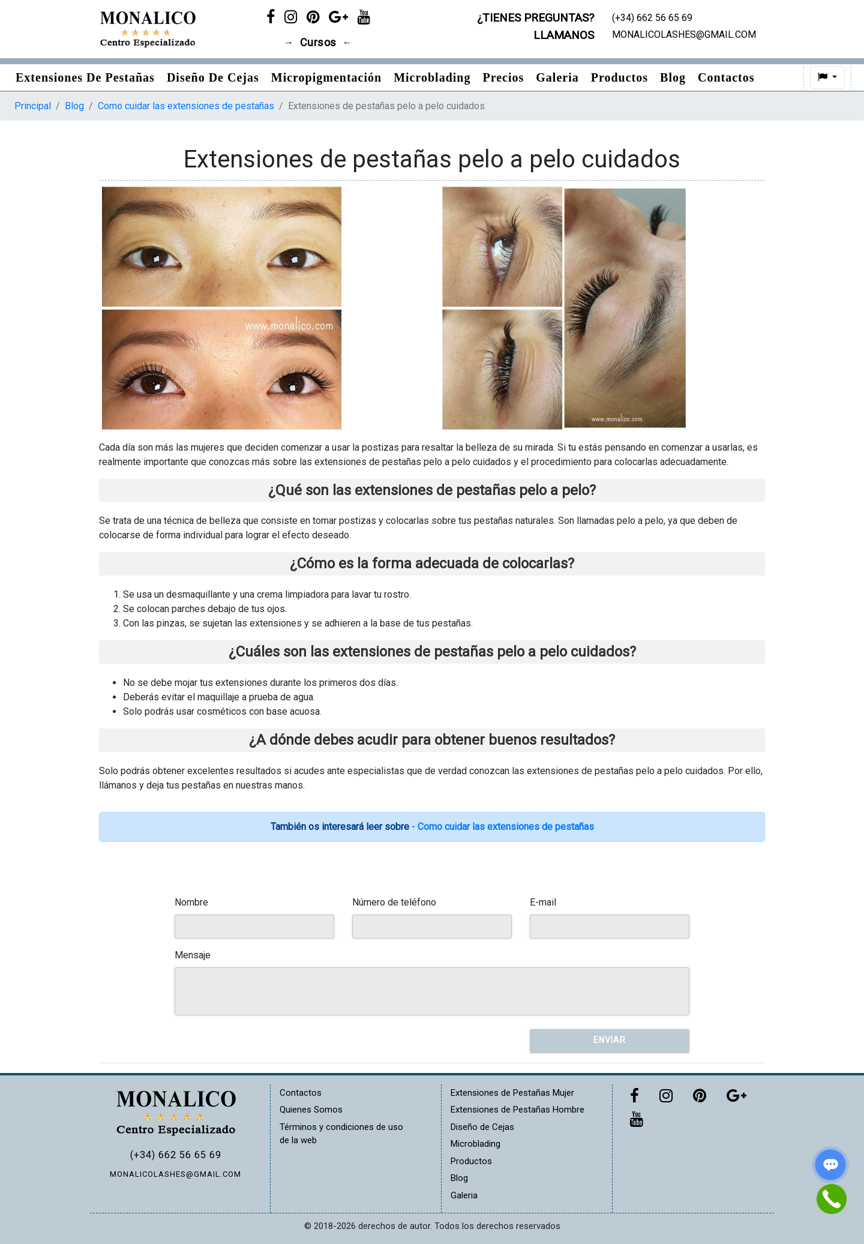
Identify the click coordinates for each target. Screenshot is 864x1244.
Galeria (557, 77)
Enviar (609, 1040)
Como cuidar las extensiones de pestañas (186, 106)
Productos (619, 77)
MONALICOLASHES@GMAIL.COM (175, 1174)
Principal (32, 106)
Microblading (432, 77)
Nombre (191, 902)
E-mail (543, 902)
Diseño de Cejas (213, 77)
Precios (503, 77)
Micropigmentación (326, 77)
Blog (673, 77)
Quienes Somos (311, 1109)
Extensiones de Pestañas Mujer (512, 1092)
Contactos (726, 77)
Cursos (318, 42)
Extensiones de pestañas (85, 77)
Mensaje (193, 955)
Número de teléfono (394, 902)
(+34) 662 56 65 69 (175, 1155)
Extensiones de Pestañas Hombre (517, 1109)
